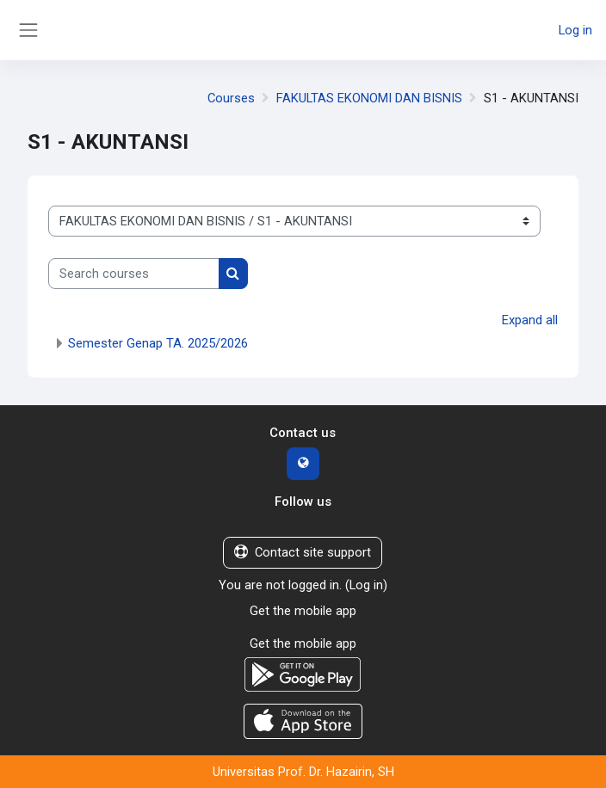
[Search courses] (134, 273)
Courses (231, 98)
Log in (575, 30)
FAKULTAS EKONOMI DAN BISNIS (369, 98)
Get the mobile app (303, 611)
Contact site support (302, 552)
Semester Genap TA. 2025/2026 (158, 343)
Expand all (530, 320)
